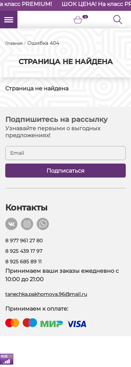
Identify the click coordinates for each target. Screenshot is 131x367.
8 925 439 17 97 (23, 251)
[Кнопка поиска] (117, 19)
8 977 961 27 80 (24, 240)
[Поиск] (122, 20)
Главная (13, 43)
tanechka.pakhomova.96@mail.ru (46, 294)
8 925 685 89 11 (23, 261)
